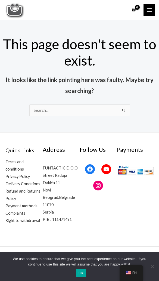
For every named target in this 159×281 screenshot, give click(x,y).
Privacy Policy (17, 176)
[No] (152, 266)
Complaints (15, 213)
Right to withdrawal (22, 220)
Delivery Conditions (22, 183)
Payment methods (21, 205)
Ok (81, 273)
